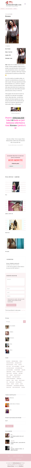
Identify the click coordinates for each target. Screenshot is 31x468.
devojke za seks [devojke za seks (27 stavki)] (9, 362)
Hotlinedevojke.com (13, 5)
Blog (11, 434)
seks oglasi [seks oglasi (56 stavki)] (21, 380)
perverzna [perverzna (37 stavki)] (19, 378)
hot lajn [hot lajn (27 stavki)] (8, 366)
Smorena (7, 232)
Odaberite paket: (15, 163)
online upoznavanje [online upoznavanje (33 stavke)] (10, 378)
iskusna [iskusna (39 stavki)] (23, 369)
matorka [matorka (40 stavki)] (15, 373)
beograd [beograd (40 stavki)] (8, 361)
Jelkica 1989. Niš (9, 213)
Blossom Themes (11, 466)
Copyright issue (18, 459)
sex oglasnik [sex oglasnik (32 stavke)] (19, 382)
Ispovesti (12, 440)
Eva (6, 194)
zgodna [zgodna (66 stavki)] (23, 387)
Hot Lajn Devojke (8, 14)
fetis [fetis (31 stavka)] (16, 364)
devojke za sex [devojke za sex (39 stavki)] (18, 362)
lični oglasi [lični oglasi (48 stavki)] (9, 373)
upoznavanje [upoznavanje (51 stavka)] (9, 385)
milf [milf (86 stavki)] (7, 375)
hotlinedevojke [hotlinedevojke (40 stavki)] (18, 368)
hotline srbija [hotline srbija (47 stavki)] (9, 369)
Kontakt (11, 459)
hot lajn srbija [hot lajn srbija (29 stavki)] (15, 366)
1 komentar (8, 45)
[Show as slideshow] (15, 113)
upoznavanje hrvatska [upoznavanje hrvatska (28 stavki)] (19, 385)
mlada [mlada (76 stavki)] (11, 375)
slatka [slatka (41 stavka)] (16, 383)
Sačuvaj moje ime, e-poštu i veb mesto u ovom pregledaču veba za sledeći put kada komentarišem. (16, 300)
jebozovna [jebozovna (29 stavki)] (8, 371)
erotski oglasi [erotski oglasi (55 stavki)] (9, 364)
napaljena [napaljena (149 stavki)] (8, 376)
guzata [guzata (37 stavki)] (20, 364)
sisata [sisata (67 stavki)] (7, 383)
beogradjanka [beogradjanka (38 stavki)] (15, 361)
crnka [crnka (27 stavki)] (21, 361)
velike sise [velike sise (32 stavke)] (8, 387)
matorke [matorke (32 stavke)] (20, 373)
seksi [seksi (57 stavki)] (16, 380)
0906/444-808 (18, 117)
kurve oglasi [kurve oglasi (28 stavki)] (20, 371)
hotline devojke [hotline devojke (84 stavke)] (10, 368)
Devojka (7, 251)
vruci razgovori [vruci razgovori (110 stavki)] (16, 387)
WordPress (21, 466)
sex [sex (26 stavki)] (7, 382)
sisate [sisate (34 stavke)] (12, 383)
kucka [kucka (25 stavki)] (14, 371)
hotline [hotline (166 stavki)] (22, 366)
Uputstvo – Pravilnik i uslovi (18, 455)
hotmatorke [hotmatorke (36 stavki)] (17, 369)
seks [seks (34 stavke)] (13, 380)
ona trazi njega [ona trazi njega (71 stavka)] (16, 376)
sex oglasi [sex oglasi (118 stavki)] (12, 382)
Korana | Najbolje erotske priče (12, 263)
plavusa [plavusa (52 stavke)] (8, 380)
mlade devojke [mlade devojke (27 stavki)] (17, 375)
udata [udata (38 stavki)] (21, 383)
